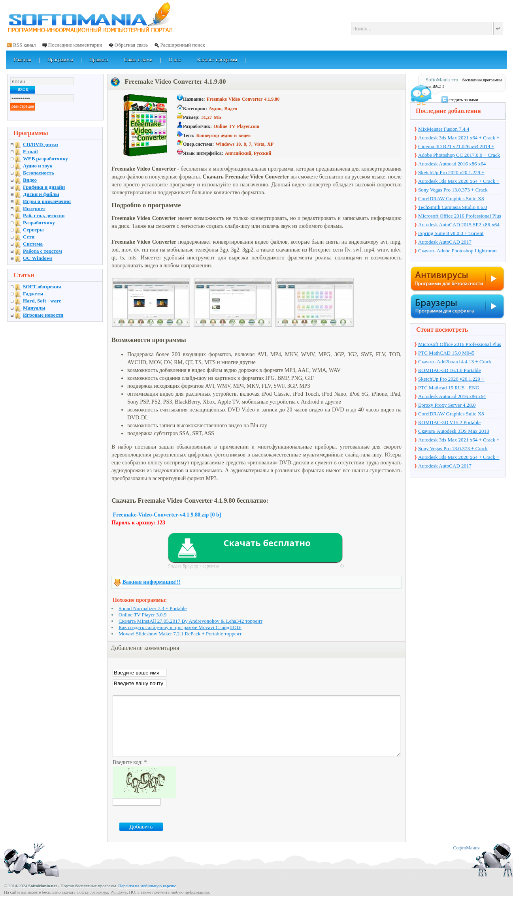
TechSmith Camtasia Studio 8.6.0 (452, 207)
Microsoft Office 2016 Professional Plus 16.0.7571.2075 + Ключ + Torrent (459, 216)
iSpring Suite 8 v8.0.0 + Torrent (450, 233)
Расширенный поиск (182, 45)
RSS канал (24, 45)
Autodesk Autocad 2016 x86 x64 (452, 164)
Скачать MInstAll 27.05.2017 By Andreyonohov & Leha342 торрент (190, 621)
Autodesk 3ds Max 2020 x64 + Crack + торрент (459, 181)
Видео (30, 180)
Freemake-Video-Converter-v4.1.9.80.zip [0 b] (166, 515)
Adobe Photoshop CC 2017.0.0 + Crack (459, 155)
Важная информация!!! (152, 582)
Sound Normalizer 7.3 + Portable (153, 608)
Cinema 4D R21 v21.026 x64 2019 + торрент (456, 146)
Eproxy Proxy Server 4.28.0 (447, 405)
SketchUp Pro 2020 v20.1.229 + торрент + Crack (451, 173)
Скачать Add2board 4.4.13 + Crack (455, 361)
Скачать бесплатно (266, 542)
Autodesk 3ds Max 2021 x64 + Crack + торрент (459, 138)
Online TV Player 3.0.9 (142, 615)
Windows (118, 904)
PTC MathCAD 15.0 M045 (446, 353)
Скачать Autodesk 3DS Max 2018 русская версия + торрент (453, 431)
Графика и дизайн (44, 187)
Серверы (33, 230)
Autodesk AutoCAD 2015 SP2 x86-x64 (459, 224)
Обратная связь (131, 45)
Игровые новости (43, 315)
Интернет (34, 208)
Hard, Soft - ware (42, 301)
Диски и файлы (41, 194)
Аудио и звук (38, 166)
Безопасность (38, 173)
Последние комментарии (75, 45)
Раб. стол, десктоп (44, 215)
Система (33, 244)
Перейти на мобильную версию (147, 897)
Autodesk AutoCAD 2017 (445, 242)
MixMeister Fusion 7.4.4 (443, 129)
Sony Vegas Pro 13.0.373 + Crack (453, 190)
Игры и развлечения (47, 201)
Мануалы (34, 308)
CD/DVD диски (40, 144)
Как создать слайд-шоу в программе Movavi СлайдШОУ (180, 627)
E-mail (30, 151)
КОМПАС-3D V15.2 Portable (449, 422)
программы (97, 904)
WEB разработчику (45, 159)
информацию (197, 904)
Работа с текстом (42, 251)
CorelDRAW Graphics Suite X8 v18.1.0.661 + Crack (451, 199)
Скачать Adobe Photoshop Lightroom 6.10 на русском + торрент (457, 251)
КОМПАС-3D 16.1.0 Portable (449, 370)
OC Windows (37, 258)
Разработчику (39, 222)
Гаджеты (33, 294)
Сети (28, 237)
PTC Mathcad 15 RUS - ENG (448, 388)
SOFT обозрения (42, 286)
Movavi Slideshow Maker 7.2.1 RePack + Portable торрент (180, 634)
